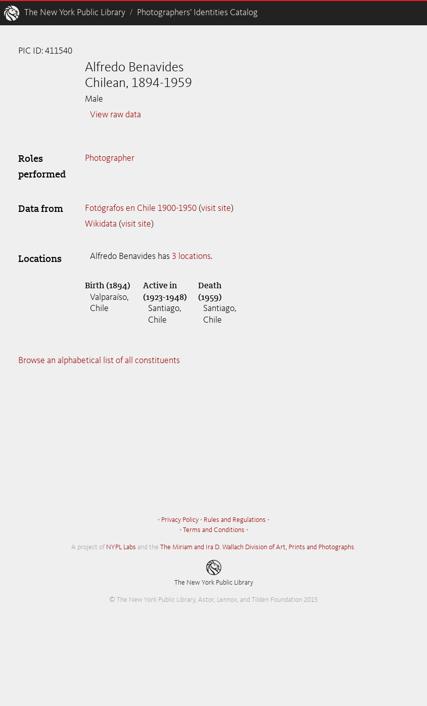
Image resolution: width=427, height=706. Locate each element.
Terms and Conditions (214, 530)
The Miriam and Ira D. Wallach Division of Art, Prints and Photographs (257, 547)
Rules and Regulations (235, 519)
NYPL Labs (121, 547)
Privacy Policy (180, 519)
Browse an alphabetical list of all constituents (99, 360)
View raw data (115, 114)
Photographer (109, 158)
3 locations (191, 256)
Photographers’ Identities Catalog (197, 12)
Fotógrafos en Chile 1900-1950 (141, 208)
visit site (216, 208)
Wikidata (101, 224)
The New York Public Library (74, 12)
